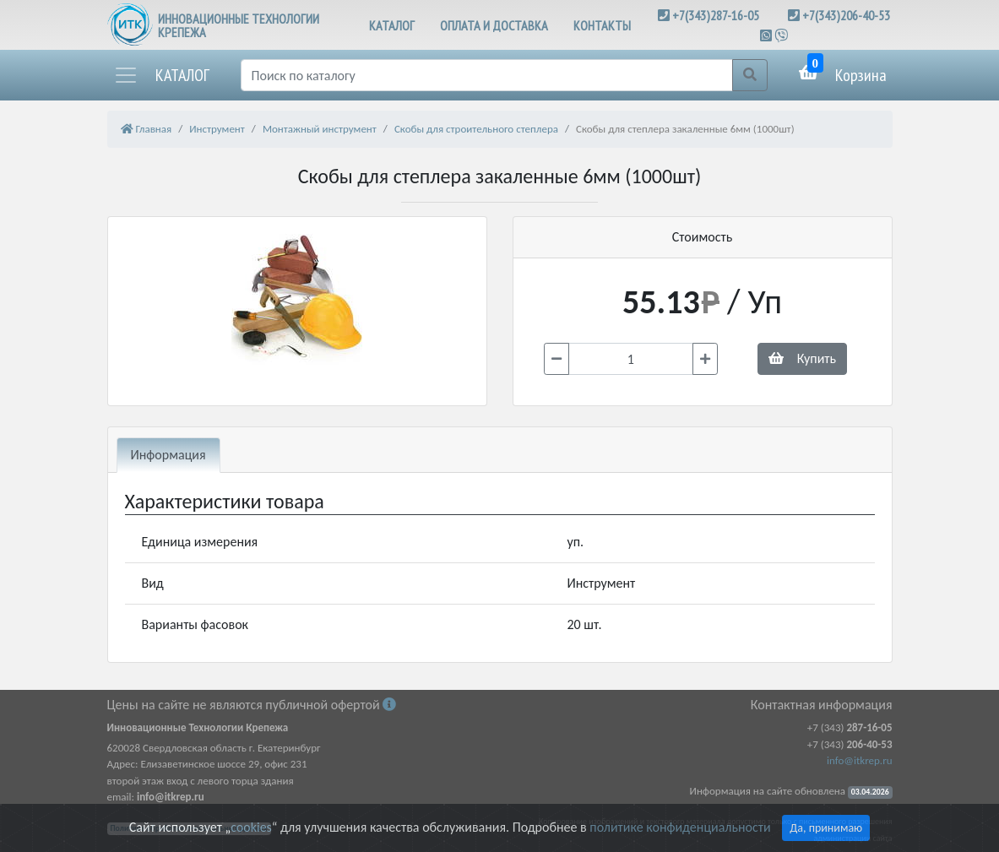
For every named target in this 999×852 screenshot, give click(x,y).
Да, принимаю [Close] (826, 828)
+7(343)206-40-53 (846, 15)
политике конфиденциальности (679, 827)
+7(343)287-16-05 (715, 15)
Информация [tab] (168, 455)
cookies (251, 827)
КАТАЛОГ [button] (392, 25)
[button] (161, 75)
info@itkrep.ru (859, 760)
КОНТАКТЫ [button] (602, 25)
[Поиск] (487, 75)
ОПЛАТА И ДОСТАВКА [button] (494, 25)
